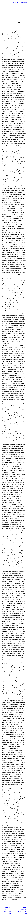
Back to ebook (15, 2)
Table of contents (23, 2)
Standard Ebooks (2, 2)
